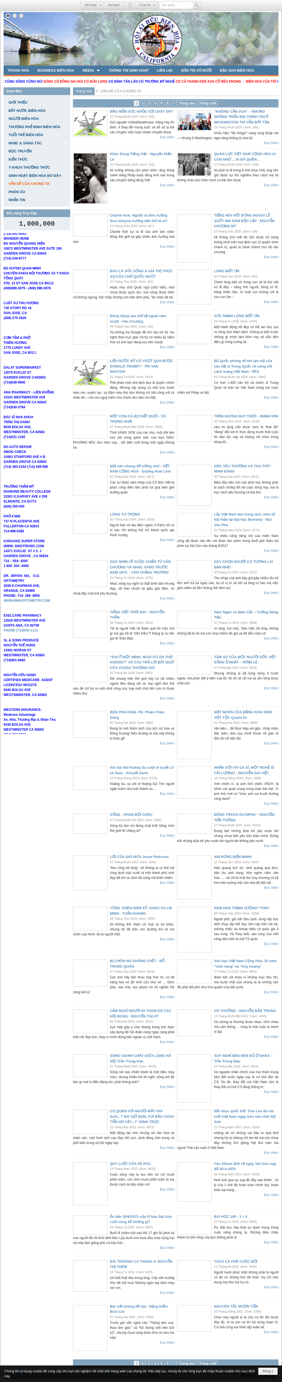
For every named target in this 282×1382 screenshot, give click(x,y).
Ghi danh (114, 5)
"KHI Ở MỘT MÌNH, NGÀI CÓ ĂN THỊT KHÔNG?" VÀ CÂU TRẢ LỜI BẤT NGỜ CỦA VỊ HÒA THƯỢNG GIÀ (142, 662)
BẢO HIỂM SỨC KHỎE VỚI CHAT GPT (141, 111)
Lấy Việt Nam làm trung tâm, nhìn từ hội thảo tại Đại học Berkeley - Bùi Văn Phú (244, 519)
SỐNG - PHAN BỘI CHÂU (131, 815)
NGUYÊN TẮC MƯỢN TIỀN (236, 1306)
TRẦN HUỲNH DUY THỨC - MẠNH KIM (246, 416)
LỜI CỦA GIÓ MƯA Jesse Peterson (139, 857)
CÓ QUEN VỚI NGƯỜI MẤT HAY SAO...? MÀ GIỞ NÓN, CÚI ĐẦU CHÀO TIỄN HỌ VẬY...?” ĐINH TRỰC (142, 1116)
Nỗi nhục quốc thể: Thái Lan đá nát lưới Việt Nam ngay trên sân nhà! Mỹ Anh (245, 1116)
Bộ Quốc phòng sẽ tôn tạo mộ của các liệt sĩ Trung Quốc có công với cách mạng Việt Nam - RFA (243, 366)
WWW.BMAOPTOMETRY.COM (27, 610)
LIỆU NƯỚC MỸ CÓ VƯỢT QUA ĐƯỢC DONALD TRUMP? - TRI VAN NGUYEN (141, 366)
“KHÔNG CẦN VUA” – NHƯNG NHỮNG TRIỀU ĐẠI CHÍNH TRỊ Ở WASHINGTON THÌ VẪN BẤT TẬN (241, 116)
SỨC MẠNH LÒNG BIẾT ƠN (236, 316)
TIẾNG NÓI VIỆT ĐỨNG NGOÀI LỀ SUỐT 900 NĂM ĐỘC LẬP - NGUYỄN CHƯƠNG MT (244, 220)
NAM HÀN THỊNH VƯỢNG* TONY (241, 908)
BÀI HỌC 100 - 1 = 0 (230, 1216)
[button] (91, 70)
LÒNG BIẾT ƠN (226, 271)
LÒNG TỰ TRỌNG (125, 514)
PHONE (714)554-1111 (21, 640)
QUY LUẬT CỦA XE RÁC (130, 1164)
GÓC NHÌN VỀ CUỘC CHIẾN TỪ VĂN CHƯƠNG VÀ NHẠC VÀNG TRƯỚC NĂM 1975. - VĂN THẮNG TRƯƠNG (140, 567)
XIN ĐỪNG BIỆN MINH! (233, 857)
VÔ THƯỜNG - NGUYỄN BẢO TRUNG (245, 1011)
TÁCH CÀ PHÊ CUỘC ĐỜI (235, 1261)
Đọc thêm (167, 137)
